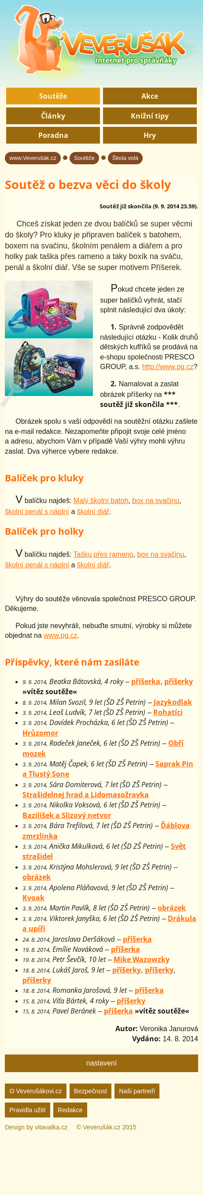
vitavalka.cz (51, 1127)
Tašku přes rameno (103, 554)
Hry (150, 135)
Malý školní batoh (101, 500)
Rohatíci (168, 712)
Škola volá (125, 158)
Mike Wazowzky (142, 959)
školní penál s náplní (37, 511)
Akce (149, 96)
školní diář (93, 511)
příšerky (178, 681)
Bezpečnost (90, 1091)
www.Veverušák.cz (32, 158)
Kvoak (33, 898)
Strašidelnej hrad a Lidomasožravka (85, 794)
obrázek (36, 877)
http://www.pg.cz (168, 366)
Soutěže (53, 96)
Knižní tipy (150, 116)
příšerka (145, 681)
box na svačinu (155, 500)
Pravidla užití (27, 1110)
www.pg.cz (60, 635)
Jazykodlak (173, 702)
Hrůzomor (40, 733)
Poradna (53, 135)
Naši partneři (137, 1091)
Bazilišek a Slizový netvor (66, 815)
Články (53, 116)
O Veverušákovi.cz (35, 1091)
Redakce (70, 1110)
